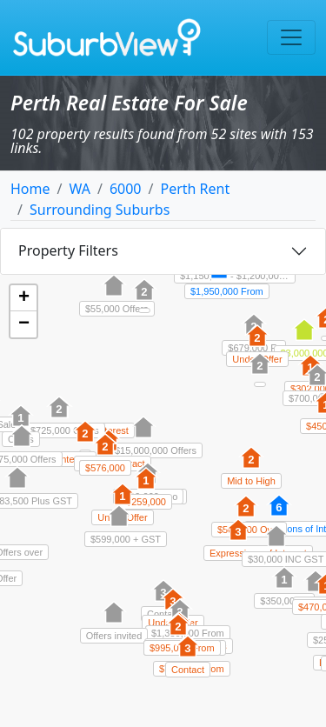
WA (79, 188)
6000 (126, 188)
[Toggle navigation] (291, 37)
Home (30, 188)
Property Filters (68, 250)
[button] (246, 515)
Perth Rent (195, 188)
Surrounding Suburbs (100, 209)
